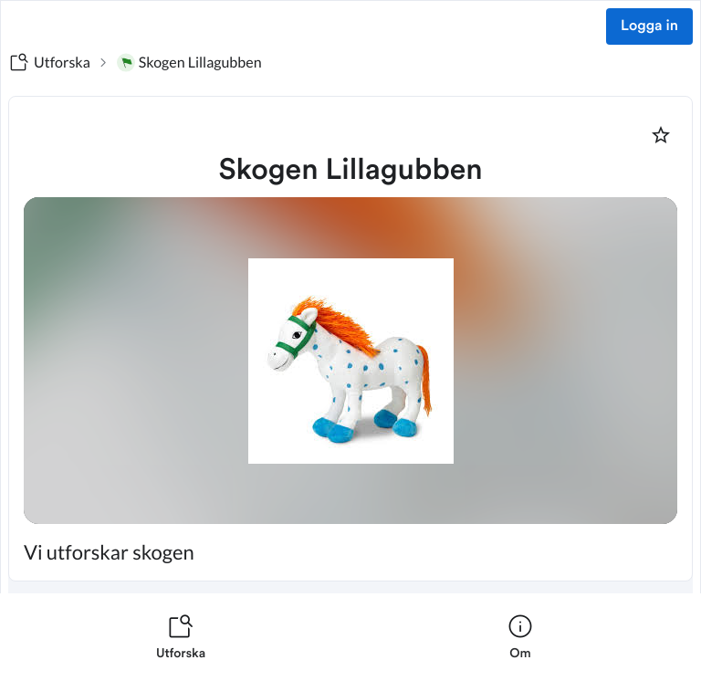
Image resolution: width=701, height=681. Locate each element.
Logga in (649, 26)
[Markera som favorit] (660, 135)
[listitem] (180, 637)
